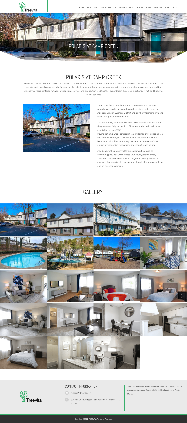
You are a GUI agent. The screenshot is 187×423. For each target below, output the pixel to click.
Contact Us (171, 8)
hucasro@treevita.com (81, 392)
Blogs (140, 8)
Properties (125, 8)
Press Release (154, 8)
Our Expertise (108, 8)
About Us (92, 8)
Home (81, 8)
